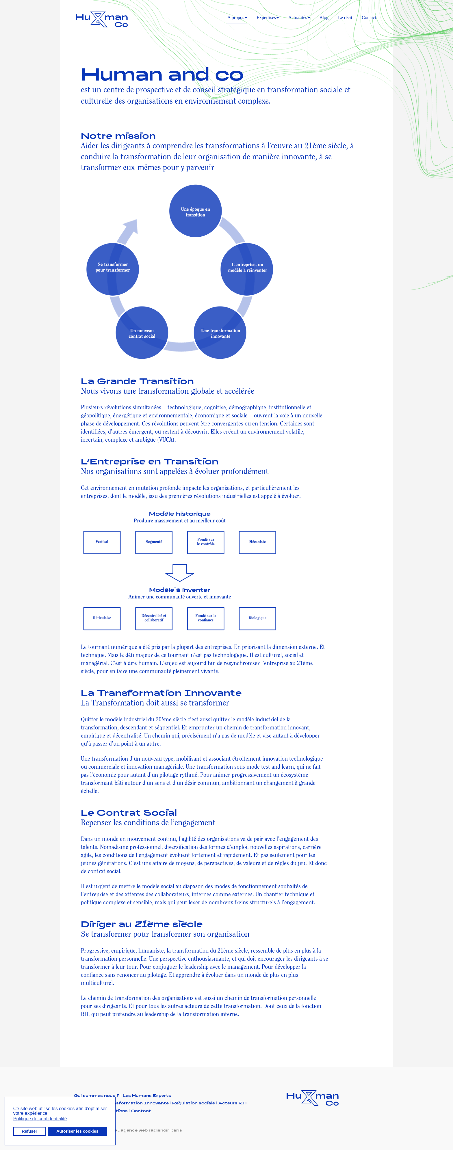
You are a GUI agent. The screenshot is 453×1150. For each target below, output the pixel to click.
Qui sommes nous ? (98, 1095)
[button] (50, 1114)
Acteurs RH (232, 1102)
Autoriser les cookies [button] (77, 1131)
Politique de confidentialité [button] (40, 1118)
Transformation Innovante (138, 1102)
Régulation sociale (195, 1102)
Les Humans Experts (147, 1095)
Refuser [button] (29, 1131)
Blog (324, 17)
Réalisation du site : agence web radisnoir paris (128, 1129)
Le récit (345, 17)
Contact (369, 17)
